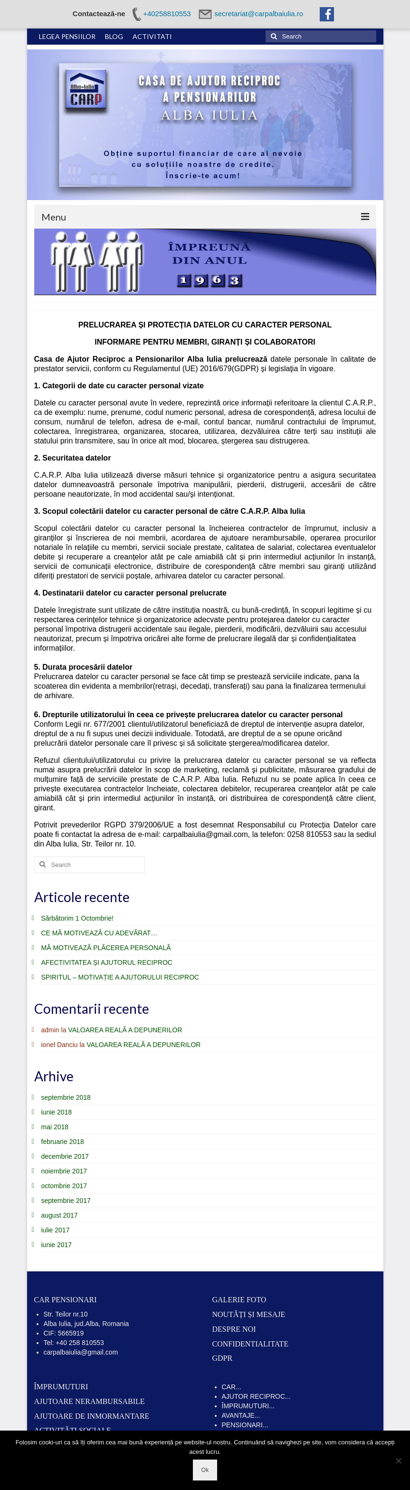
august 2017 (59, 1215)
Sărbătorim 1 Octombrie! (77, 918)
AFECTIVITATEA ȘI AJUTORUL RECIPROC (106, 962)
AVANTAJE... (241, 1415)
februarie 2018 (62, 1141)
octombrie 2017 (64, 1186)
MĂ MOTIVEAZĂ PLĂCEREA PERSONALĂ (106, 948)
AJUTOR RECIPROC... (256, 1396)
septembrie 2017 (66, 1200)
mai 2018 (55, 1127)
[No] (398, 1460)
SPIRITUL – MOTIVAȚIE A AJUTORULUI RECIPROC (120, 977)
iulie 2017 (55, 1230)
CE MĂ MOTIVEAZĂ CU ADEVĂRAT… (99, 933)
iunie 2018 (56, 1112)
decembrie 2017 (65, 1156)
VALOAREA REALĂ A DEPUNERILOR (125, 1030)
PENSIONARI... (245, 1425)
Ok (205, 1470)
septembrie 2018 (66, 1097)
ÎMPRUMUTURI (61, 1387)
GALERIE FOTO (239, 1300)
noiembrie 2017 (64, 1171)
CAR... (231, 1387)
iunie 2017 (56, 1245)
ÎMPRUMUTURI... (248, 1406)
